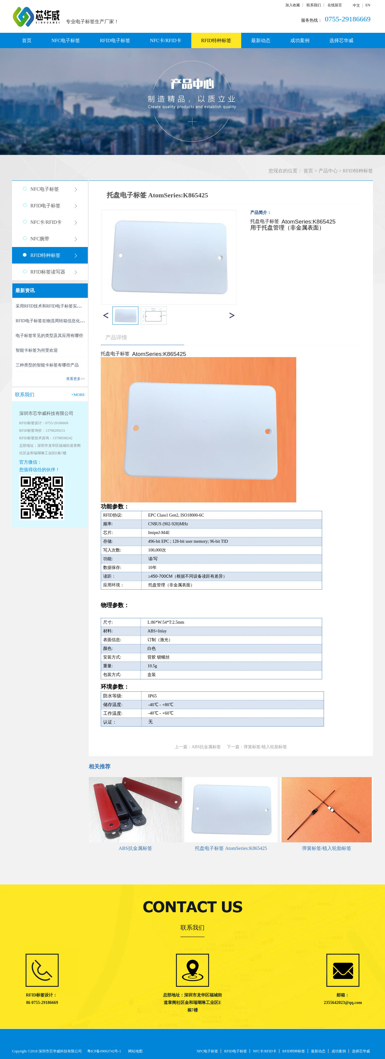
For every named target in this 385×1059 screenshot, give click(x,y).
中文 (356, 5)
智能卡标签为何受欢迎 (37, 350)
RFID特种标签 (358, 170)
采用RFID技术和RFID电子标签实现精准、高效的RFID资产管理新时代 (81, 306)
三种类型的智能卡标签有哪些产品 (47, 365)
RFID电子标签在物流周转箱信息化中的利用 (56, 321)
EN (367, 5)
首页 (27, 40)
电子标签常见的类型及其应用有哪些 (49, 335)
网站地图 (134, 1051)
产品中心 (328, 170)
